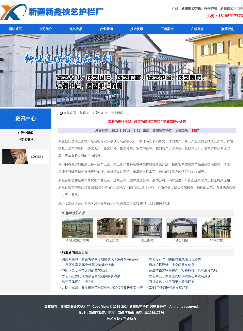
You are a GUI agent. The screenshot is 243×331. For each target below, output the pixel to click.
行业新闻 (106, 29)
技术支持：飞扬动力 (121, 318)
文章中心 (98, 113)
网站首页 (15, 29)
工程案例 (167, 29)
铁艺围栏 (147, 240)
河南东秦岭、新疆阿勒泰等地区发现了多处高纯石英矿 (101, 259)
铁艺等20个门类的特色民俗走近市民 (175, 259)
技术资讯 (136, 29)
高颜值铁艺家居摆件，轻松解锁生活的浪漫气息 (183, 270)
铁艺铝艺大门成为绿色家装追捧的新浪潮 (91, 276)
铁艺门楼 (181, 240)
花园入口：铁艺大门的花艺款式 (84, 270)
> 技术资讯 (25, 139)
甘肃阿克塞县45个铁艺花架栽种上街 (88, 265)
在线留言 (197, 29)
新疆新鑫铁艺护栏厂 (75, 306)
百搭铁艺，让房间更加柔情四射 (171, 282)
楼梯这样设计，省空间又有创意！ (173, 265)
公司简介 (45, 29)
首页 (83, 113)
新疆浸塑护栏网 (77, 240)
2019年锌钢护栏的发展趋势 (169, 287)
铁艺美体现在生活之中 (78, 282)
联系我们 (227, 29)
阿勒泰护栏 (158, 306)
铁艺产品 (75, 29)
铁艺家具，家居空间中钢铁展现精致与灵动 (180, 276)
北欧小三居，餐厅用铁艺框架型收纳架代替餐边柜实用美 (102, 287)
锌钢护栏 (216, 240)
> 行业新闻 (25, 133)
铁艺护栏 (112, 240)
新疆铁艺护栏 (191, 8)
